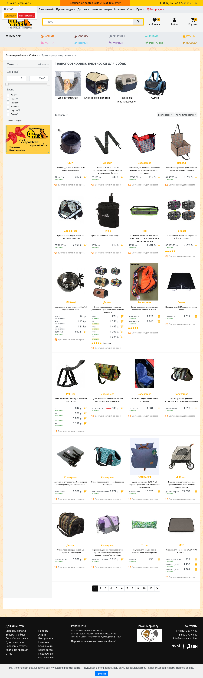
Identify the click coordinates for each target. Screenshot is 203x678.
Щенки (81, 43)
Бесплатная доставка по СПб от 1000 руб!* (95, 2)
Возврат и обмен (16, 634)
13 (151, 588)
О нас (130, 9)
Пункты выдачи (65, 9)
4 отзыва (107, 343)
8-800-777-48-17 (188, 634)
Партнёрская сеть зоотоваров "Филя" (93, 641)
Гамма (14, 114)
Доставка (83, 9)
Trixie (13, 99)
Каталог (13, 36)
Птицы (189, 36)
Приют (140, 9)
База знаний (46, 9)
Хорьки (115, 43)
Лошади (190, 43)
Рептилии (154, 43)
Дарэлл (14, 110)
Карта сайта (45, 649)
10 (144, 588)
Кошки (47, 36)
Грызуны (116, 36)
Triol (13, 95)
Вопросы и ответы (17, 646)
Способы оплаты (16, 630)
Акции (108, 9)
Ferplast (14, 103)
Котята (47, 43)
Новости (97, 9)
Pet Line (14, 106)
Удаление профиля (17, 649)
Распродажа (155, 9)
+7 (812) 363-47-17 (186, 630)
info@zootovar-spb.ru (185, 638)
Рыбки (151, 36)
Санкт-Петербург (20, 3)
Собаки (81, 36)
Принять (101, 673)
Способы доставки (17, 638)
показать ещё (14, 120)
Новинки (119, 9)
